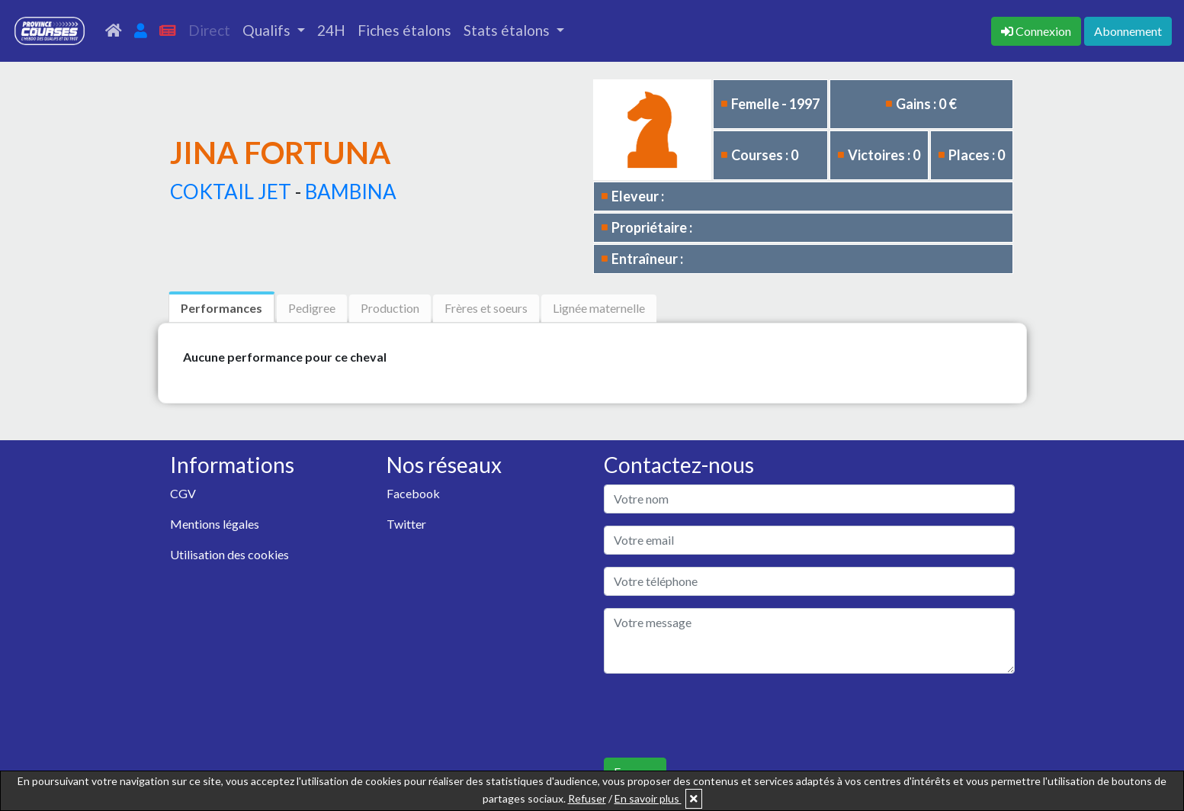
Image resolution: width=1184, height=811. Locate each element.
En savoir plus (648, 798)
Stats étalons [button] (508, 30)
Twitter (406, 524)
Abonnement (1128, 31)
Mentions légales (214, 524)
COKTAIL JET (230, 191)
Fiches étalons (404, 30)
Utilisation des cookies (229, 554)
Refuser (587, 798)
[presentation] (720, 715)
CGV (183, 493)
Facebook (413, 493)
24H (331, 30)
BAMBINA (350, 191)
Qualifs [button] (268, 30)
